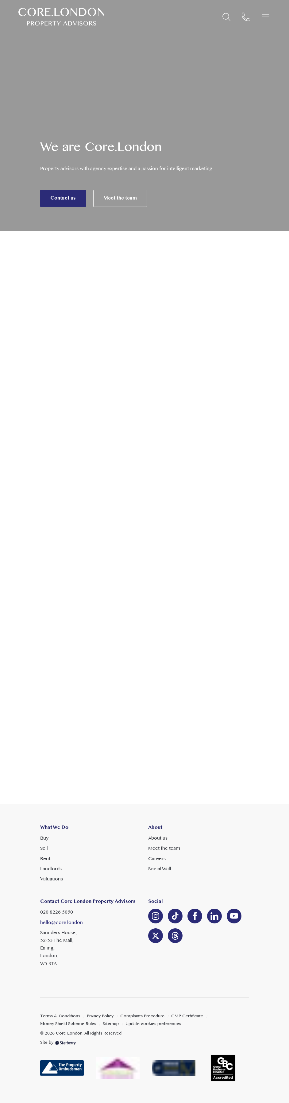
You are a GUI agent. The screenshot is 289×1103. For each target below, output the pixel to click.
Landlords (51, 869)
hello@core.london (61, 923)
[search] (226, 17)
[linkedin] (175, 916)
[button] (266, 17)
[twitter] (155, 935)
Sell (44, 848)
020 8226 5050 (56, 912)
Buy (44, 838)
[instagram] (155, 916)
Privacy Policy (100, 1016)
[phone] (246, 17)
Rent (45, 859)
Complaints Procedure (142, 1016)
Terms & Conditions (60, 1016)
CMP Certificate (187, 1016)
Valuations (51, 879)
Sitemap (111, 1023)
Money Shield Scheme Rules (68, 1023)
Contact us (63, 208)
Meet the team (120, 208)
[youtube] (234, 916)
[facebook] (194, 916)
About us (158, 838)
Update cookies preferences (153, 1023)
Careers (157, 859)
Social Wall (159, 869)
